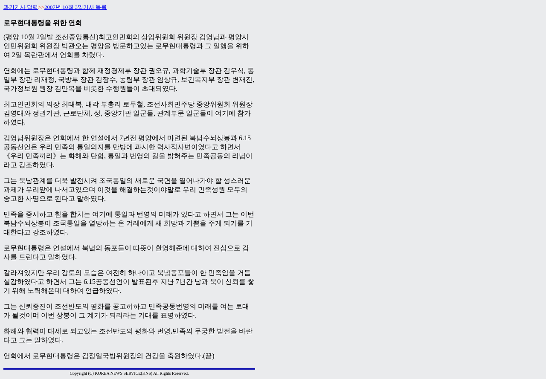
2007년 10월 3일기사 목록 (75, 7)
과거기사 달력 (20, 7)
